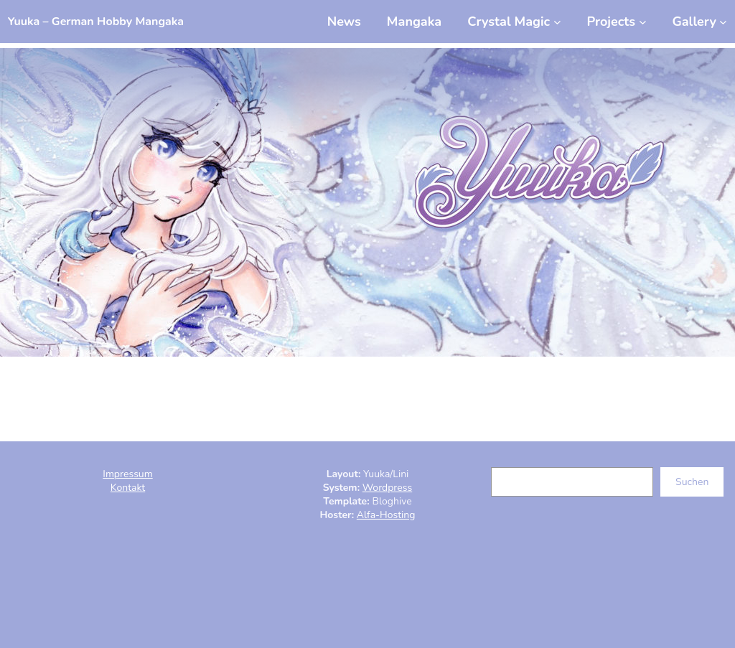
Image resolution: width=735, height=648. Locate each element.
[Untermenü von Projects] (616, 21)
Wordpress (387, 487)
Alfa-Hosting (386, 515)
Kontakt (128, 487)
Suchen (691, 482)
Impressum (127, 474)
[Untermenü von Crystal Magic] (514, 21)
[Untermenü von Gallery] (699, 21)
